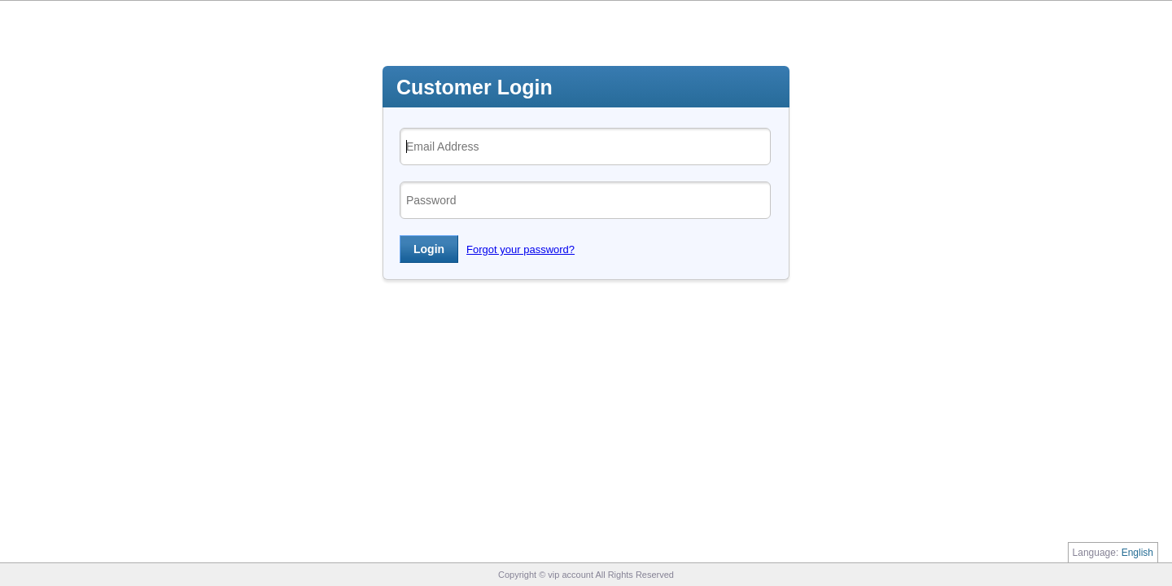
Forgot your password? (520, 249)
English (1137, 552)
